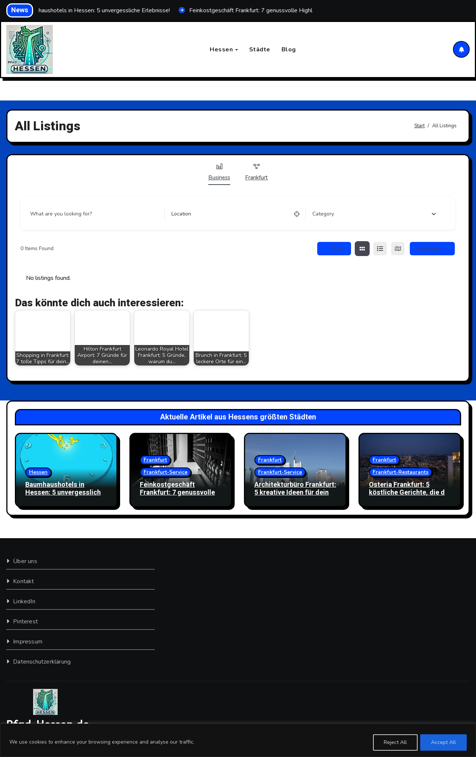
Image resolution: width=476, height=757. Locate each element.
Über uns (25, 561)
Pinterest (25, 621)
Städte (259, 49)
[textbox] (323, 214)
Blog (289, 49)
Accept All (443, 742)
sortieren (428, 248)
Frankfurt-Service (165, 472)
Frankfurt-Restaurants (400, 472)
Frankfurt (256, 172)
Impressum (27, 642)
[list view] (380, 249)
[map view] (397, 249)
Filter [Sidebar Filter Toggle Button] (334, 248)
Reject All (394, 742)
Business (219, 172)
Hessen (222, 49)
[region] (238, 740)
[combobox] (374, 214)
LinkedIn (24, 601)
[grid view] (362, 249)
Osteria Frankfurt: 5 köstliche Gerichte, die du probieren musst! (408, 493)
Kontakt (23, 581)
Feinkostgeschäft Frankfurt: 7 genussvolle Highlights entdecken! (177, 493)
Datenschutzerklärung (42, 662)
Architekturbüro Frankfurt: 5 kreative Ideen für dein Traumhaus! (295, 493)
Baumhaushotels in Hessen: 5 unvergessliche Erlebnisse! (64, 493)
